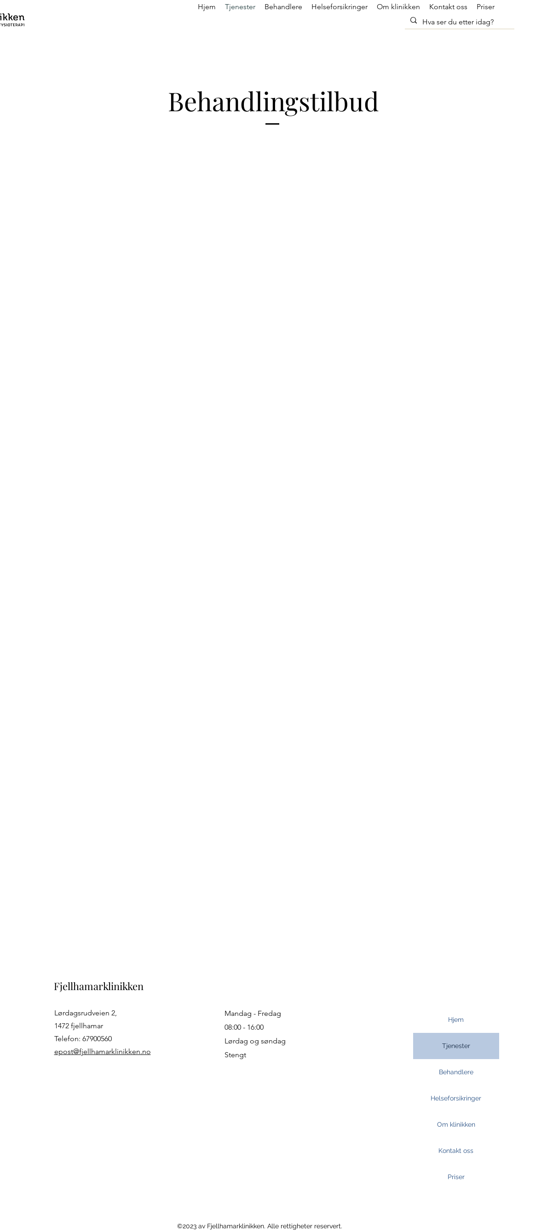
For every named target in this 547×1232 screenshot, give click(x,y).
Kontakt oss (455, 1150)
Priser (456, 1176)
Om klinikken (456, 1124)
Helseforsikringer (456, 1098)
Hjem (456, 1019)
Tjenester (456, 1045)
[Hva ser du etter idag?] (458, 22)
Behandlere (456, 1072)
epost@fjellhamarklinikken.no (102, 1051)
